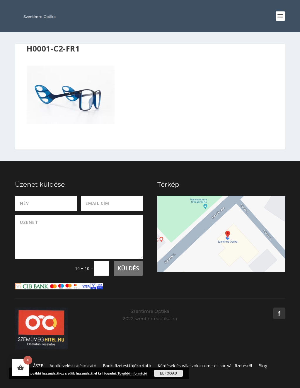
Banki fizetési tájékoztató (127, 366)
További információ (132, 373)
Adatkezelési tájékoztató (73, 366)
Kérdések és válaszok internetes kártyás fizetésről (205, 366)
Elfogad (168, 373)
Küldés (128, 268)
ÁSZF (38, 366)
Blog (262, 366)
